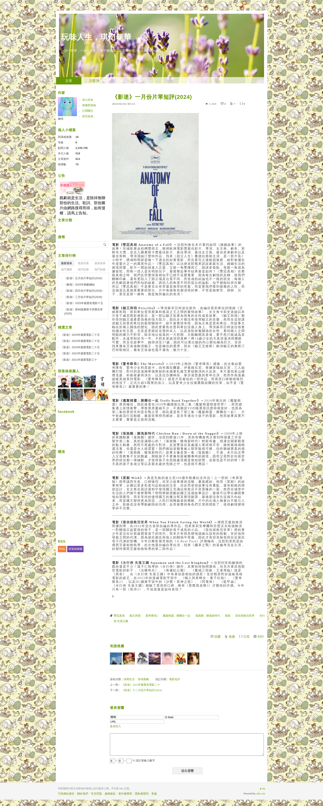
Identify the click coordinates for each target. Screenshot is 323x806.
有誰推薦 (117, 646)
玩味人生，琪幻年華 (96, 37)
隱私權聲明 (142, 793)
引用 (246, 636)
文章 (68, 81)
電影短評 (174, 679)
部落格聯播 (75, 548)
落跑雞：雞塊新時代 (207, 615)
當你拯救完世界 (245, 615)
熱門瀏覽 (66, 269)
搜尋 (105, 244)
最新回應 (83, 263)
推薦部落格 (89, 105)
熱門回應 (83, 269)
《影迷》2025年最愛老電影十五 (83, 303)
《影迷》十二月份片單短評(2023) (142, 690)
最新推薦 (99, 263)
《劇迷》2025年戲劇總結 (79, 284)
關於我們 (82, 793)
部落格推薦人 (68, 371)
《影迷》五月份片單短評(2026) (83, 278)
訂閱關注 (87, 110)
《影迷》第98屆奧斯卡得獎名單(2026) (83, 311)
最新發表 (66, 263)
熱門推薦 (99, 269)
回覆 (217, 636)
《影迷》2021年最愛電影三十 (79, 359)
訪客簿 (94, 81)
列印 (260, 636)
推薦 (232, 636)
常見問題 (96, 793)
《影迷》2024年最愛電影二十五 (80, 341)
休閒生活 (129, 679)
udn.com (260, 793)
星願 (227, 615)
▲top (262, 788)
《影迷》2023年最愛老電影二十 (141, 684)
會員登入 (115, 726)
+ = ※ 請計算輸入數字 (132, 760)
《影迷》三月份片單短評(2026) (83, 297)
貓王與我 (135, 615)
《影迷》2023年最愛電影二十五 (80, 347)
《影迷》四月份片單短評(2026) (83, 290)
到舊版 (141, 38)
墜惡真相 (119, 615)
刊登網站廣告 (66, 793)
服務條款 (110, 793)
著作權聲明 (125, 793)
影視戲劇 (143, 679)
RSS (62, 548)
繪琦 (60, 118)
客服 (154, 793)
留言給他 (87, 116)
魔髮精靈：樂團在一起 (176, 615)
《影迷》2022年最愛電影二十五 (80, 353)
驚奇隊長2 (152, 615)
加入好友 (87, 99)
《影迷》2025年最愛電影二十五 (80, 334)
